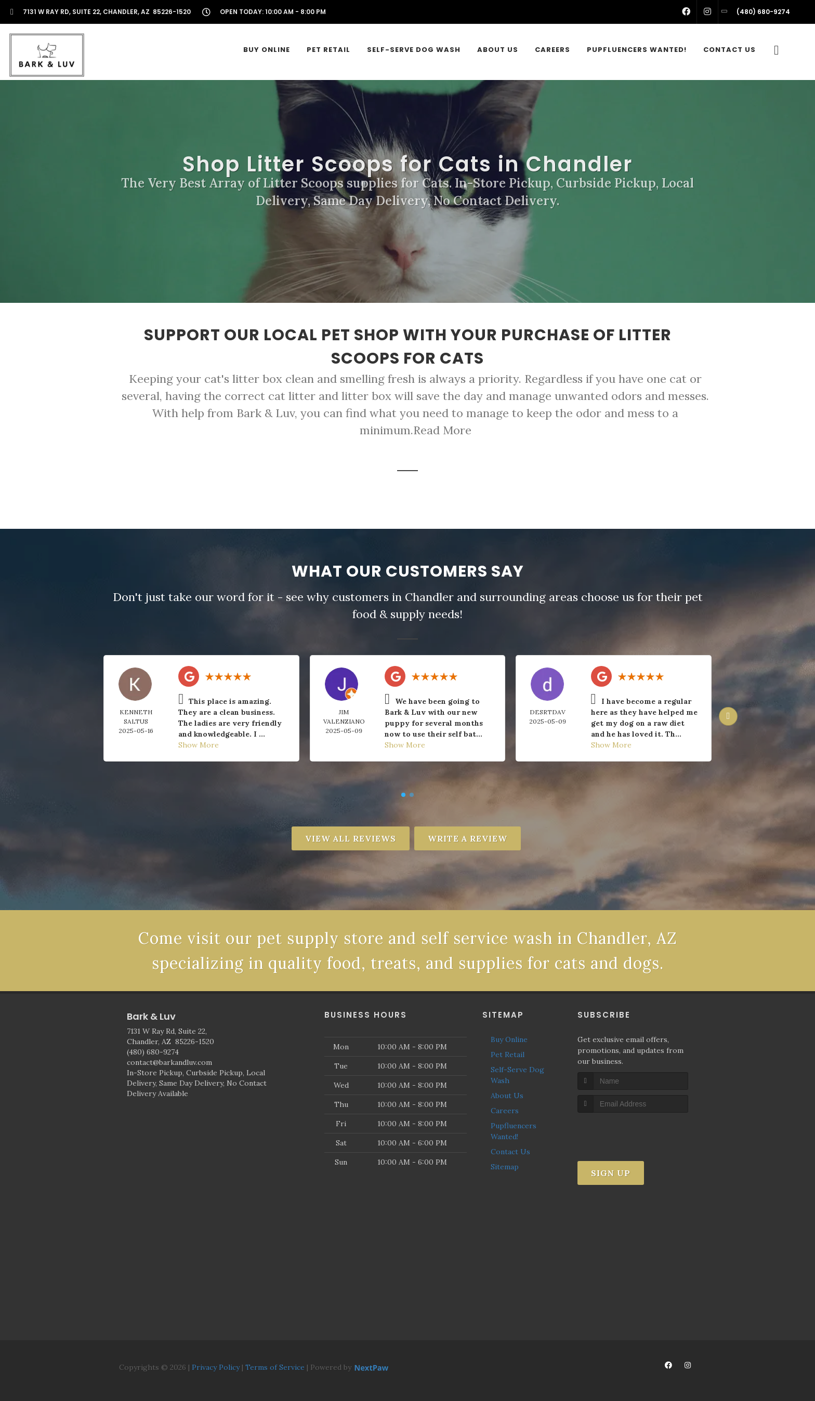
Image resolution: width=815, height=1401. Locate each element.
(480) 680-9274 (153, 1052)
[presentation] (632, 1132)
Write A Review (467, 838)
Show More (198, 745)
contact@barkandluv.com (169, 1062)
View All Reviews (350, 838)
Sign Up (610, 1173)
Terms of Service (275, 1367)
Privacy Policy (216, 1367)
